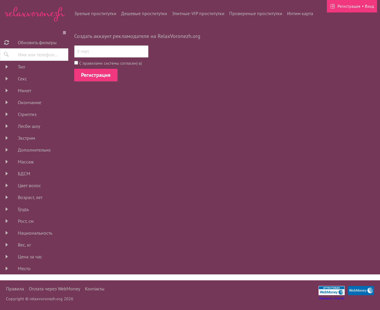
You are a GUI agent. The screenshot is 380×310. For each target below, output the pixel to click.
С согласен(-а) (108, 63)
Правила (15, 289)
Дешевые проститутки (144, 13)
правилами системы (101, 63)
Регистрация (95, 74)
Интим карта (300, 13)
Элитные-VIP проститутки (198, 13)
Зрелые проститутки (95, 13)
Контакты (94, 289)
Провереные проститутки (255, 13)
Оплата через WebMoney (54, 289)
